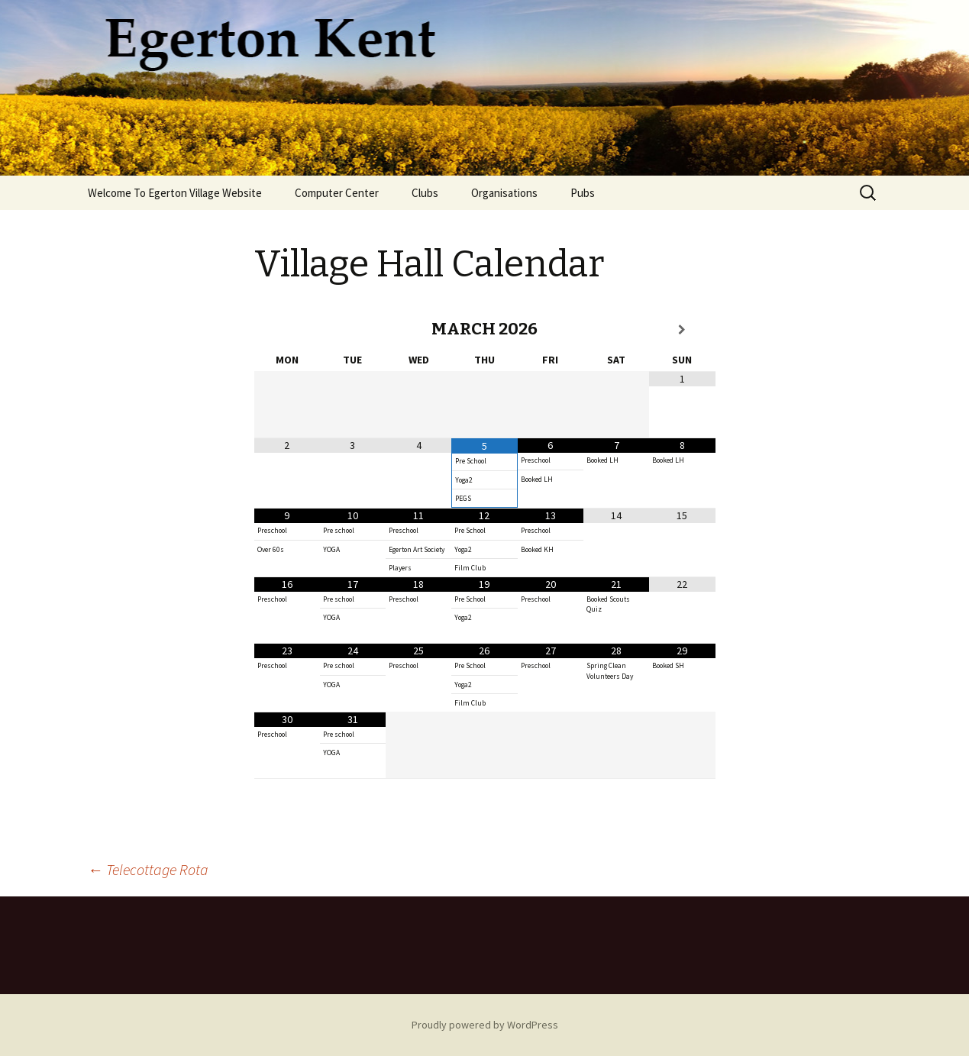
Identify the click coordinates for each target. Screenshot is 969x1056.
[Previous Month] (287, 330)
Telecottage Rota (148, 869)
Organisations (504, 193)
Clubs (425, 193)
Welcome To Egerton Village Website (175, 193)
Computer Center (337, 193)
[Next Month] (682, 330)
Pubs (582, 193)
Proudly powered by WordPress (485, 1025)
